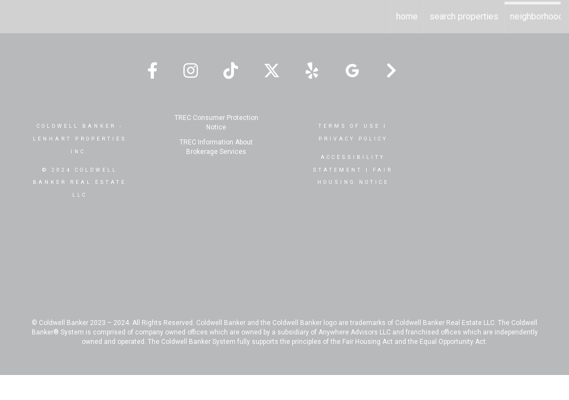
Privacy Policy (353, 139)
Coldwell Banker (76, 126)
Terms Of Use (349, 126)
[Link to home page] (14, 16)
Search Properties (464, 16)
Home (407, 16)
